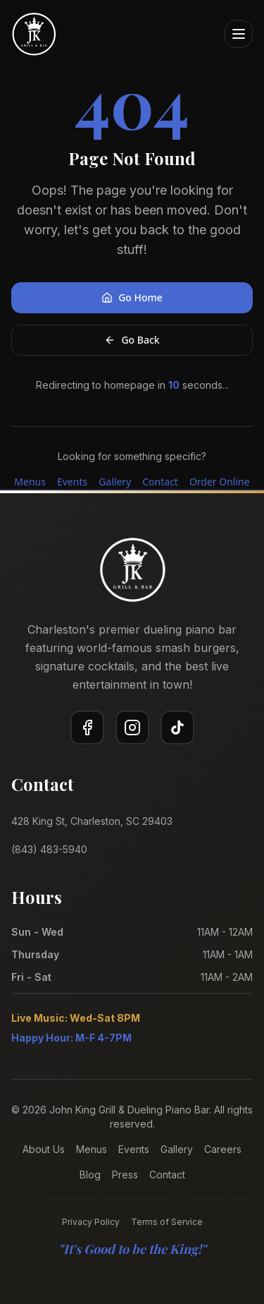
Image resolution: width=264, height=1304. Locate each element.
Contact (160, 481)
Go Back (131, 339)
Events (72, 481)
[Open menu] (239, 34)
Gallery (115, 481)
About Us (44, 1149)
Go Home (132, 297)
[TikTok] (177, 727)
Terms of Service (167, 1222)
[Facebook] (87, 727)
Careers (222, 1149)
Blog (90, 1175)
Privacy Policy (91, 1222)
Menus (30, 481)
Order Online (219, 481)
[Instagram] (132, 727)
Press (125, 1175)
